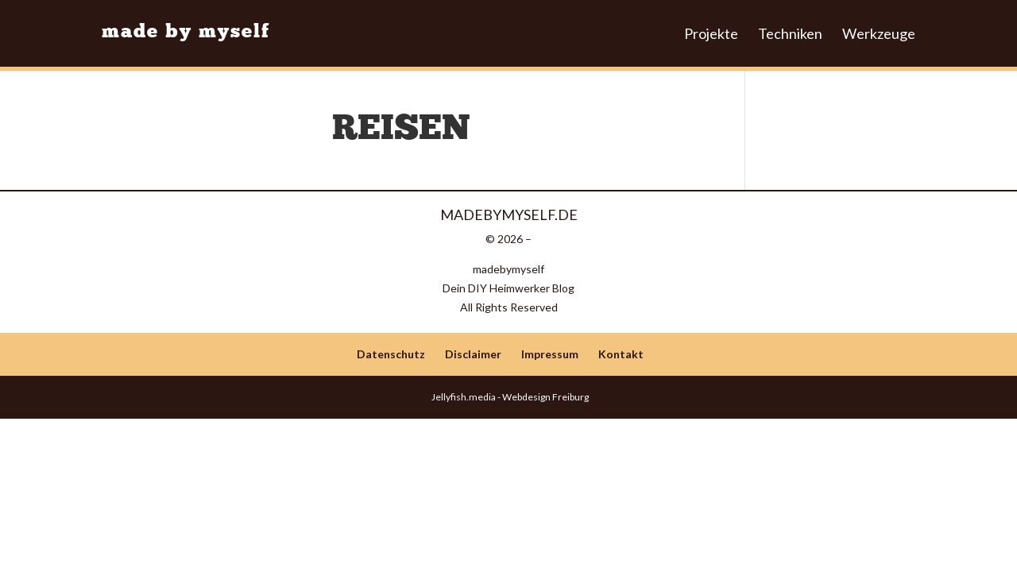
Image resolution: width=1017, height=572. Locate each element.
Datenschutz (391, 354)
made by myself (186, 33)
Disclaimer (473, 354)
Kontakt (621, 354)
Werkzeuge (878, 34)
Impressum (549, 354)
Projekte (711, 34)
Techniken (790, 34)
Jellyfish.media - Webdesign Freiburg (508, 397)
